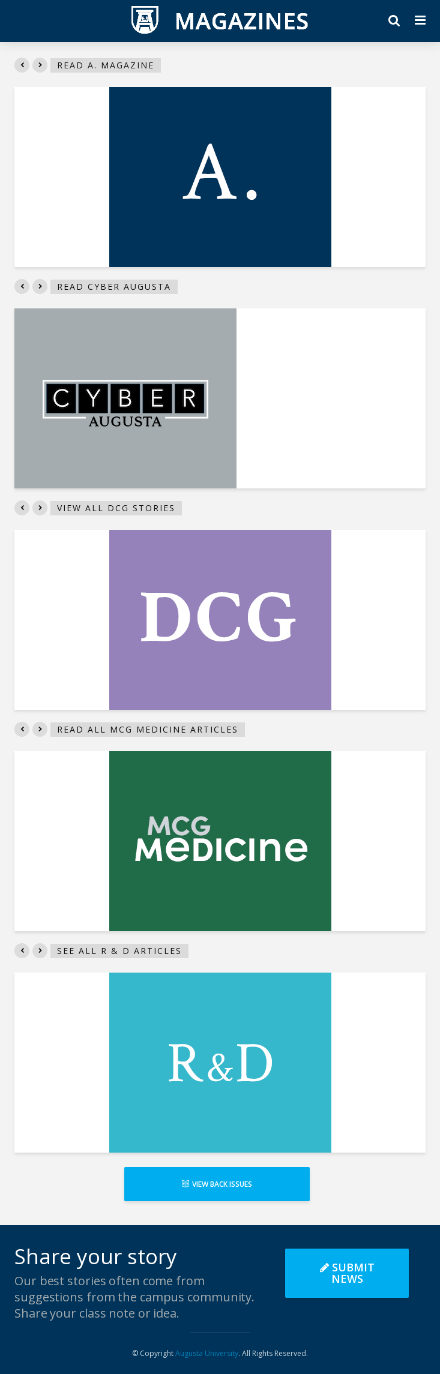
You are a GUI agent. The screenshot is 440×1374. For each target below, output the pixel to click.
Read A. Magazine (105, 65)
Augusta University (206, 1353)
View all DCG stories (116, 508)
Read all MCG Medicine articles (147, 729)
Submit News (347, 1273)
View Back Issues (217, 1184)
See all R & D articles (119, 950)
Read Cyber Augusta (114, 286)
